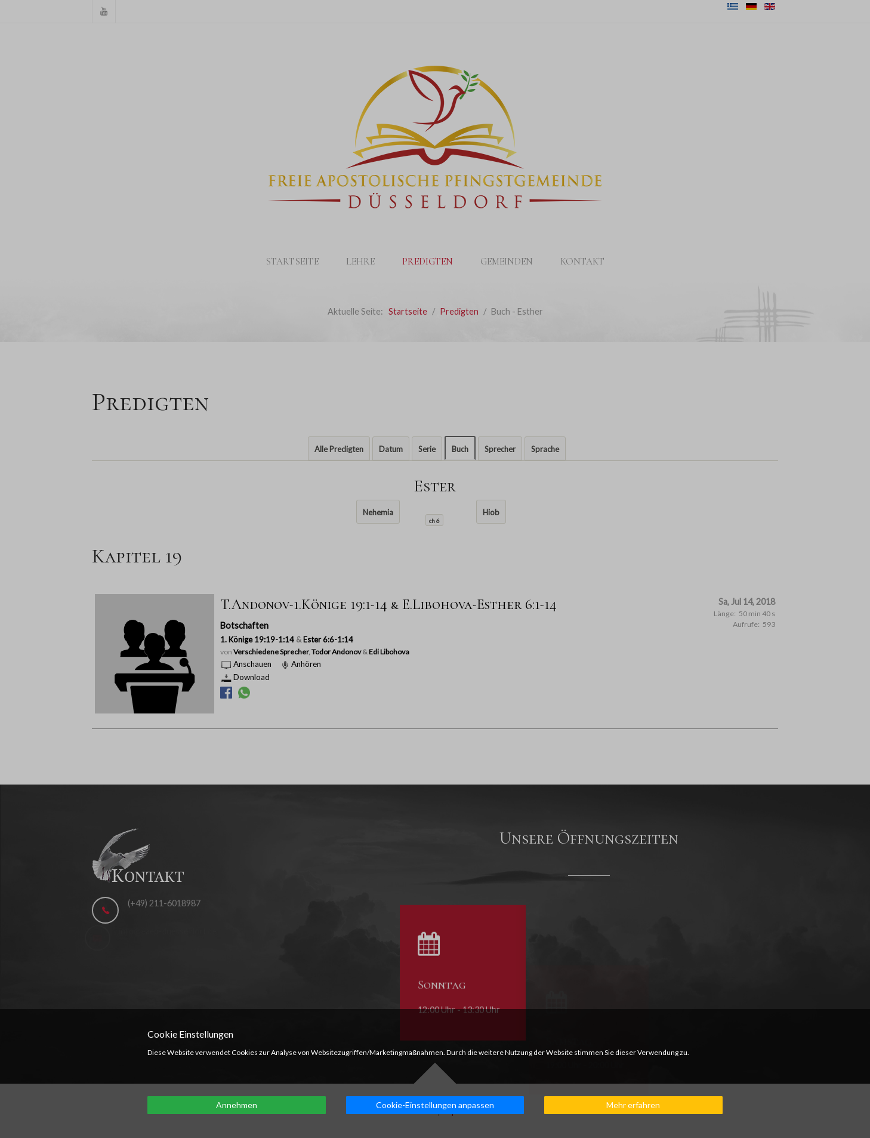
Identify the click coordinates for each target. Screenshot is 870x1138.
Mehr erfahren (633, 1105)
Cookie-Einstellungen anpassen (435, 1105)
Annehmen (236, 1105)
